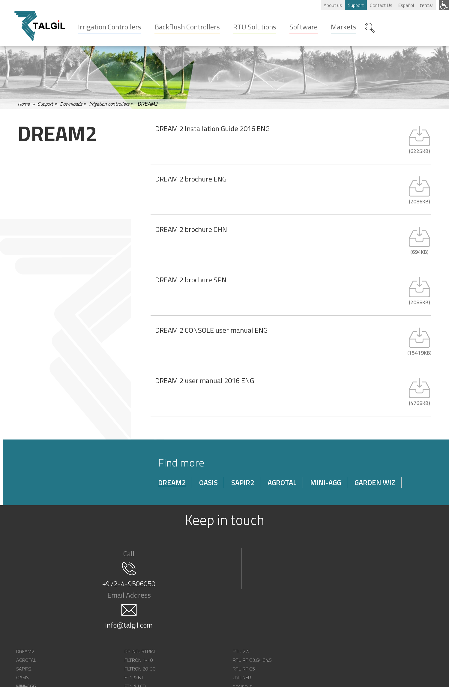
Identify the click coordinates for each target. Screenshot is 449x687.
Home (24, 106)
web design (289, 680)
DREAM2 (183, 487)
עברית (426, 5)
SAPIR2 (253, 487)
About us (332, 5)
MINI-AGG (336, 487)
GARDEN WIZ (386, 487)
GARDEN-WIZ (31, 661)
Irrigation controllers (109, 106)
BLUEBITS (276, 635)
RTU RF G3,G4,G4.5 (202, 627)
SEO (310, 680)
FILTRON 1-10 (114, 627)
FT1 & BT (110, 644)
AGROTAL (293, 487)
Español (406, 5)
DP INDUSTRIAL (116, 618)
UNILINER (192, 644)
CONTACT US (362, 627)
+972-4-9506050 (121, 582)
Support (356, 5)
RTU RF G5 (194, 635)
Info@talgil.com (328, 582)
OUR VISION (361, 618)
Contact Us (381, 5)
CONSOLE (276, 618)
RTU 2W (191, 618)
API (269, 644)
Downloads (71, 106)
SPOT (272, 627)
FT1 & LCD (111, 653)
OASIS (219, 487)
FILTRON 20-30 (115, 635)
